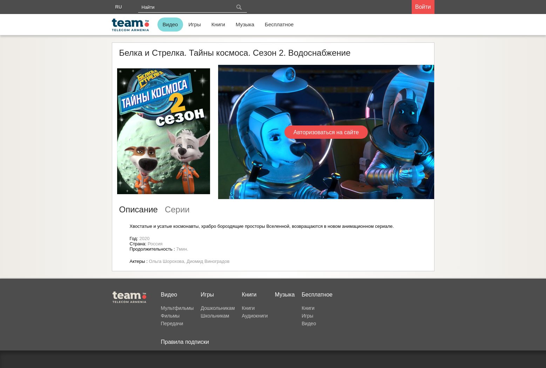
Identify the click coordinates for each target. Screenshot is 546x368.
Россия (155, 243)
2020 (144, 238)
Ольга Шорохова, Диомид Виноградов (189, 261)
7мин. (182, 249)
